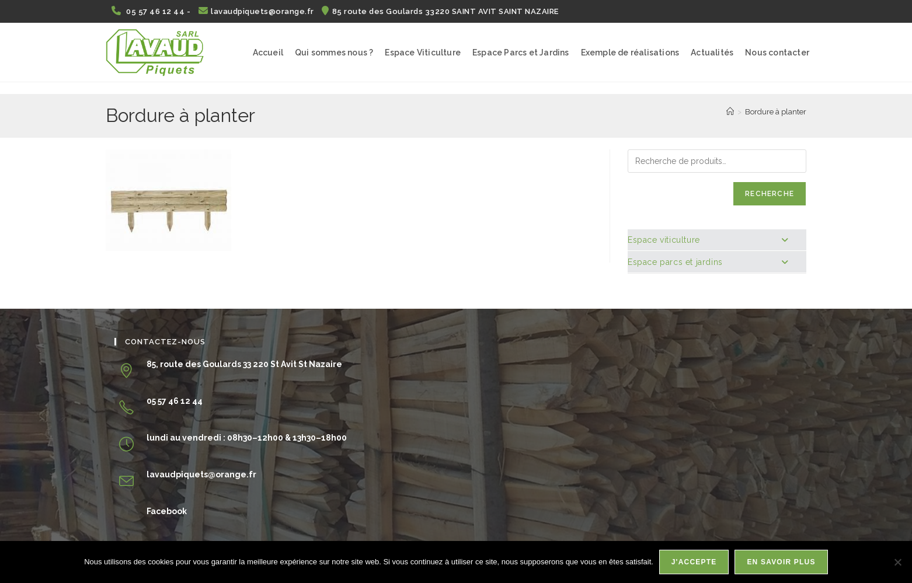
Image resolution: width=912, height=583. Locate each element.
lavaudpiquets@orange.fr (257, 11)
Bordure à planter (775, 111)
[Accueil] (730, 111)
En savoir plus (781, 562)
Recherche (769, 194)
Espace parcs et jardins (708, 262)
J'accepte (694, 562)
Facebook (167, 511)
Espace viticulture (708, 240)
